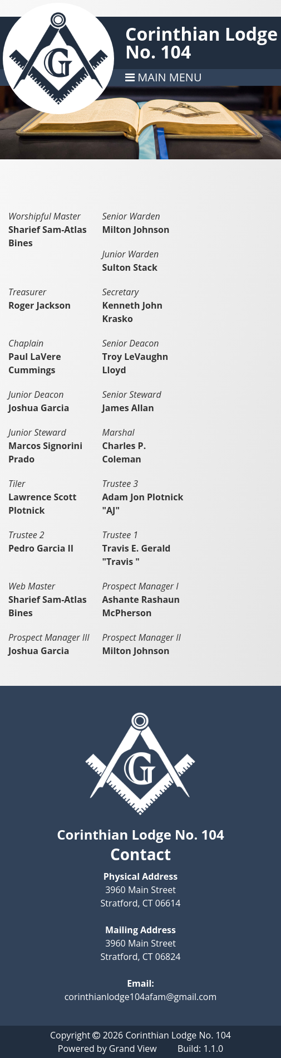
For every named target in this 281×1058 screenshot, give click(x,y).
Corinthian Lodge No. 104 (201, 43)
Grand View (133, 1048)
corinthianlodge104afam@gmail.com (141, 997)
